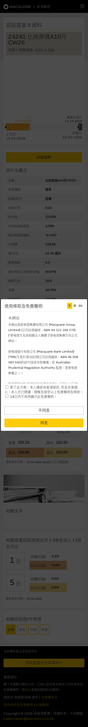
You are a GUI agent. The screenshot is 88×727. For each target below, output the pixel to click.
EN (80, 306)
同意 (44, 422)
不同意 (44, 410)
